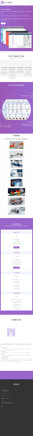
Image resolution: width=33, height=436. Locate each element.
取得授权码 (16, 267)
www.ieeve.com (5, 395)
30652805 (7, 398)
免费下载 (16, 247)
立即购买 (3, 23)
